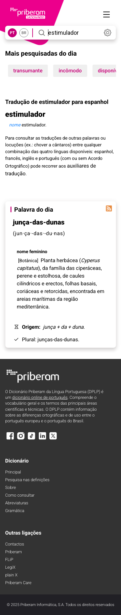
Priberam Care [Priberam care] (18, 583)
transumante (28, 71)
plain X (11, 575)
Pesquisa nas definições (27, 480)
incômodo (70, 71)
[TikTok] (31, 439)
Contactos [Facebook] (14, 544)
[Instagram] (20, 439)
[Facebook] (10, 439)
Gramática (14, 511)
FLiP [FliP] (9, 559)
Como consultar (20, 495)
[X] (53, 439)
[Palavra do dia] (109, 208)
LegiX (10, 567)
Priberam (13, 552)
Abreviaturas (16, 503)
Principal (13, 472)
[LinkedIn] (42, 439)
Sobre (10, 487)
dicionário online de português (39, 397)
